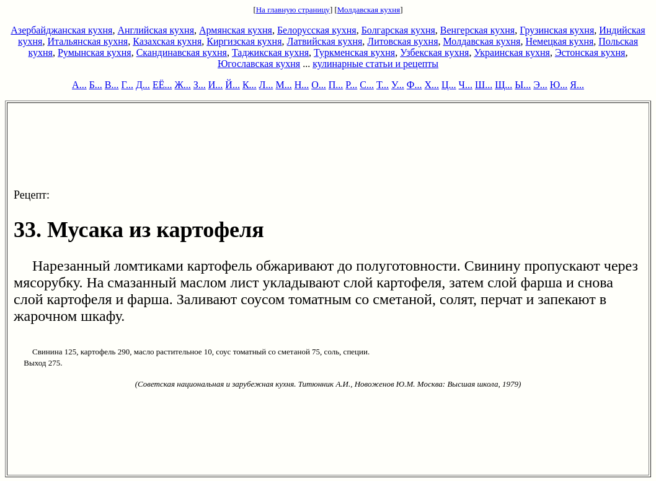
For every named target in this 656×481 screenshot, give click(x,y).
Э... (540, 84)
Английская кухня (155, 30)
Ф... (414, 84)
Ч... (465, 84)
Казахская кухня (167, 41)
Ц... (448, 84)
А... (79, 84)
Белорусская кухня (317, 30)
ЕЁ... (162, 84)
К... (249, 84)
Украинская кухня (511, 52)
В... (112, 84)
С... (367, 84)
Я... (577, 84)
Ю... (558, 84)
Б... (95, 84)
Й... (232, 84)
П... (336, 84)
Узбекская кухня (434, 52)
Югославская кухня (259, 63)
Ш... (483, 84)
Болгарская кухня (398, 30)
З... (199, 84)
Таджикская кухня (270, 52)
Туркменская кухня (354, 52)
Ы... (523, 84)
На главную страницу (293, 9)
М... (283, 84)
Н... (302, 84)
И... (215, 84)
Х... (431, 84)
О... (318, 84)
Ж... (182, 84)
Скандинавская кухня (181, 52)
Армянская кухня (235, 30)
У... (397, 84)
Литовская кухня (402, 41)
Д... (143, 84)
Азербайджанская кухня (61, 30)
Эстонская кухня (590, 52)
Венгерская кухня (477, 30)
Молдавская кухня (368, 9)
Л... (266, 84)
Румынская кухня (94, 52)
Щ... (503, 84)
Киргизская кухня (243, 41)
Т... (382, 84)
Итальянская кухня (87, 41)
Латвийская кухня (325, 41)
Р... (351, 84)
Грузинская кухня (557, 30)
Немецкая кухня (559, 41)
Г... (127, 84)
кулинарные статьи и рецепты (375, 63)
